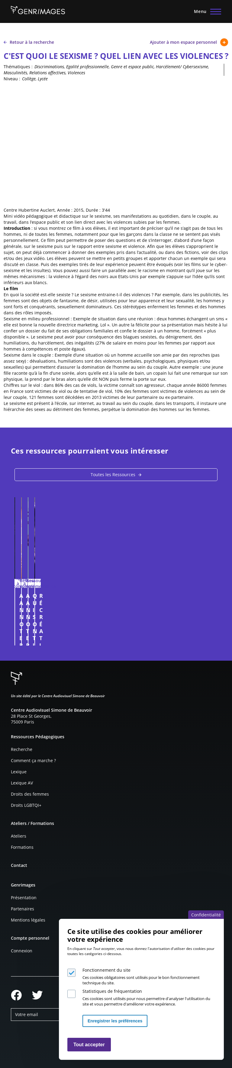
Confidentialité (206, 915)
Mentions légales (28, 920)
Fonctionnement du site (106, 970)
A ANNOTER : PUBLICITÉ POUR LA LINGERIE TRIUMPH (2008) (168, 599)
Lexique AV (22, 783)
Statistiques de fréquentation (112, 991)
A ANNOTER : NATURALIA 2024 (59, 595)
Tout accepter (89, 1044)
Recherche (21, 749)
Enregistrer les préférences (115, 1020)
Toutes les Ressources (113, 474)
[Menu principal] (205, 11)
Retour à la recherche (29, 42)
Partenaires (22, 909)
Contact (19, 865)
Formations (22, 847)
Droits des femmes (30, 794)
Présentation (24, 897)
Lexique (19, 772)
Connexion (21, 951)
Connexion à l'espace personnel (104, 638)
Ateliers (18, 836)
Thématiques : (18, 66)
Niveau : (12, 79)
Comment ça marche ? (33, 760)
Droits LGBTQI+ (26, 805)
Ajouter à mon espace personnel (189, 42)
